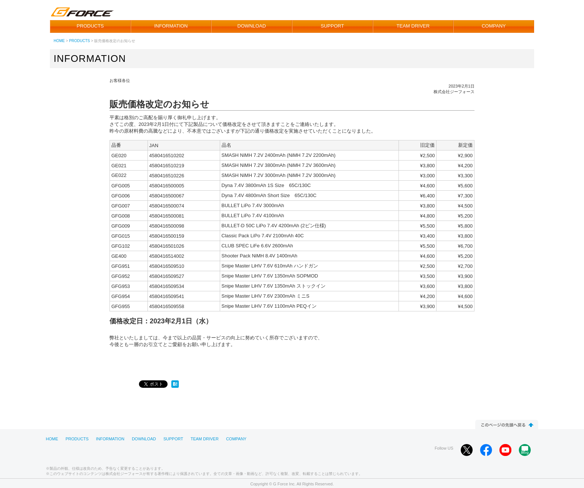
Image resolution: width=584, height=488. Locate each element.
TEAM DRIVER (413, 26)
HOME (59, 41)
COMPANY (494, 26)
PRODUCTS (90, 26)
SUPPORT (332, 26)
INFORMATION (171, 26)
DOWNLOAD (251, 26)
